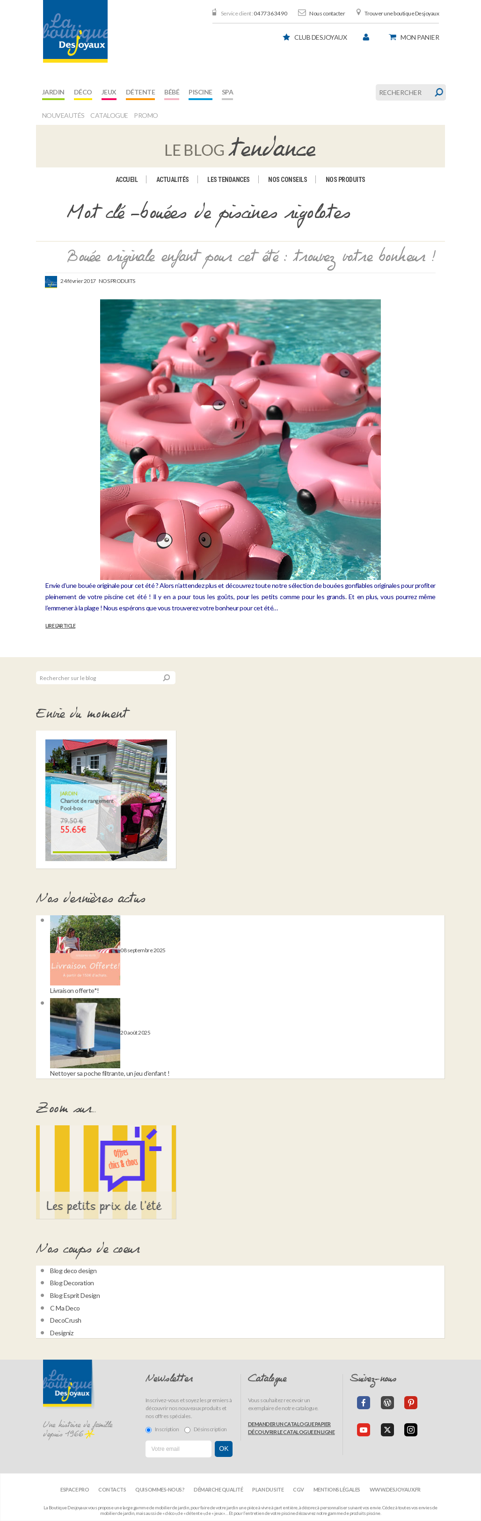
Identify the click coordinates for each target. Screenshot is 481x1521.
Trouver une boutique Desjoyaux (401, 13)
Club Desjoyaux (320, 37)
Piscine (200, 92)
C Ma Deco (65, 1308)
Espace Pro (74, 1489)
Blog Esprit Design (75, 1295)
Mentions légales (336, 1489)
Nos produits (345, 179)
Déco (83, 92)
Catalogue (109, 115)
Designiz (61, 1333)
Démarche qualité (218, 1489)
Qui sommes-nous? (159, 1489)
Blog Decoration (72, 1283)
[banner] (75, 31)
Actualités (172, 179)
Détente (140, 92)
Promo (146, 115)
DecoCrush (65, 1320)
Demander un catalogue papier (289, 1424)
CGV (298, 1489)
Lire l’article (60, 626)
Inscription (162, 1429)
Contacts (112, 1489)
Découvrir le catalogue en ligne (291, 1432)
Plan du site (268, 1489)
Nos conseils (287, 179)
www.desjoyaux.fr (395, 1489)
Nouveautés (63, 115)
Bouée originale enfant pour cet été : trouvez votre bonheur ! (251, 257)
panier (420, 37)
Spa (227, 92)
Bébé (171, 92)
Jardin (53, 92)
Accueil (127, 179)
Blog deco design (73, 1271)
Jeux (109, 92)
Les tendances (228, 179)
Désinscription (205, 1429)
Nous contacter (327, 13)
